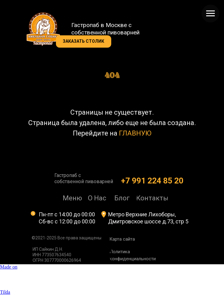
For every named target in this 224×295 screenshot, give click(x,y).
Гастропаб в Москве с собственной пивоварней (105, 29)
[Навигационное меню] (210, 13)
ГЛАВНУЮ (135, 133)
